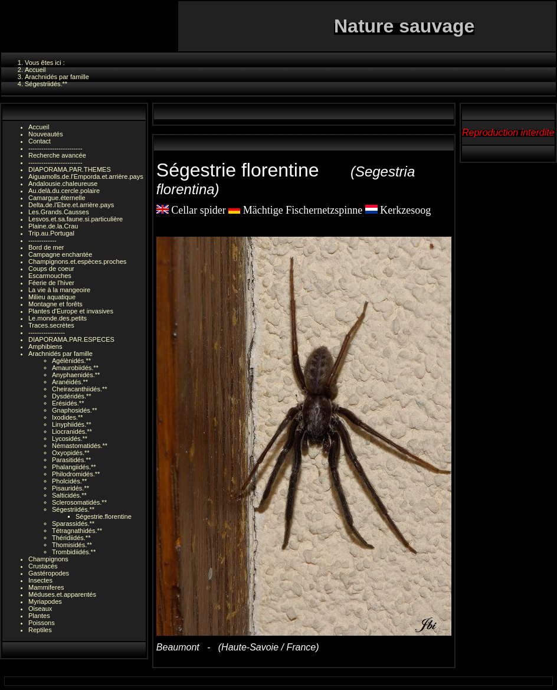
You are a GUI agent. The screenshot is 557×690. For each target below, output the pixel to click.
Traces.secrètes (51, 325)
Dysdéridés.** (71, 396)
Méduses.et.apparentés (62, 594)
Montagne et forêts (55, 304)
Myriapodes (45, 601)
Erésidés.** (68, 403)
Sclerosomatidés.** (79, 502)
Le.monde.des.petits (57, 318)
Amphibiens (45, 346)
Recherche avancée (57, 155)
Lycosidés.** (69, 438)
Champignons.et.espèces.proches (77, 261)
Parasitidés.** (71, 459)
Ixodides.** (67, 417)
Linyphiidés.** (71, 424)
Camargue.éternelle (57, 197)
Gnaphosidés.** (74, 410)
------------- (42, 240)
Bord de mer (46, 247)
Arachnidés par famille (60, 353)
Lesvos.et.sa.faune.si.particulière (75, 219)
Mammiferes (46, 587)
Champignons (48, 559)
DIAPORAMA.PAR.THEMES (69, 169)
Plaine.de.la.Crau (53, 226)
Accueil (38, 126)
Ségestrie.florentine (104, 516)
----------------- (46, 332)
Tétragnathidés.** (77, 530)
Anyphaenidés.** (76, 374)
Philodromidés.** (76, 474)
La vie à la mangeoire (59, 289)
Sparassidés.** (73, 523)
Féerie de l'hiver (51, 282)
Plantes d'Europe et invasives (70, 311)
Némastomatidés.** (79, 445)
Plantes (39, 615)
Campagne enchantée (60, 254)
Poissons (41, 622)
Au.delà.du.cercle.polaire (64, 190)
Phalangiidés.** (74, 466)
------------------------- (55, 148)
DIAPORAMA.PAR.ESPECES (71, 339)
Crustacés (43, 566)
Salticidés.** (69, 495)
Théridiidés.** (71, 537)
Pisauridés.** (70, 488)
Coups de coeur (51, 268)
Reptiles (40, 629)
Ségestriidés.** (73, 509)
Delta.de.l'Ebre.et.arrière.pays (71, 204)
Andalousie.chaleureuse (62, 183)
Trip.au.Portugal (51, 233)
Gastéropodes (48, 573)
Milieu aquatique (52, 296)
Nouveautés (45, 134)
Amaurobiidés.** (75, 367)
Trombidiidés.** (74, 551)
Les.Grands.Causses (58, 211)
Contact (39, 141)
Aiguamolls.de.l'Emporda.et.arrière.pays (85, 176)
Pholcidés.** (69, 481)
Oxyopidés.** (71, 452)
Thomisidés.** (72, 544)
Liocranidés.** (72, 431)
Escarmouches (49, 275)
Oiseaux (40, 608)
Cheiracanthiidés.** (79, 389)
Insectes (40, 580)
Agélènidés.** (71, 360)
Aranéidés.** (70, 381)
